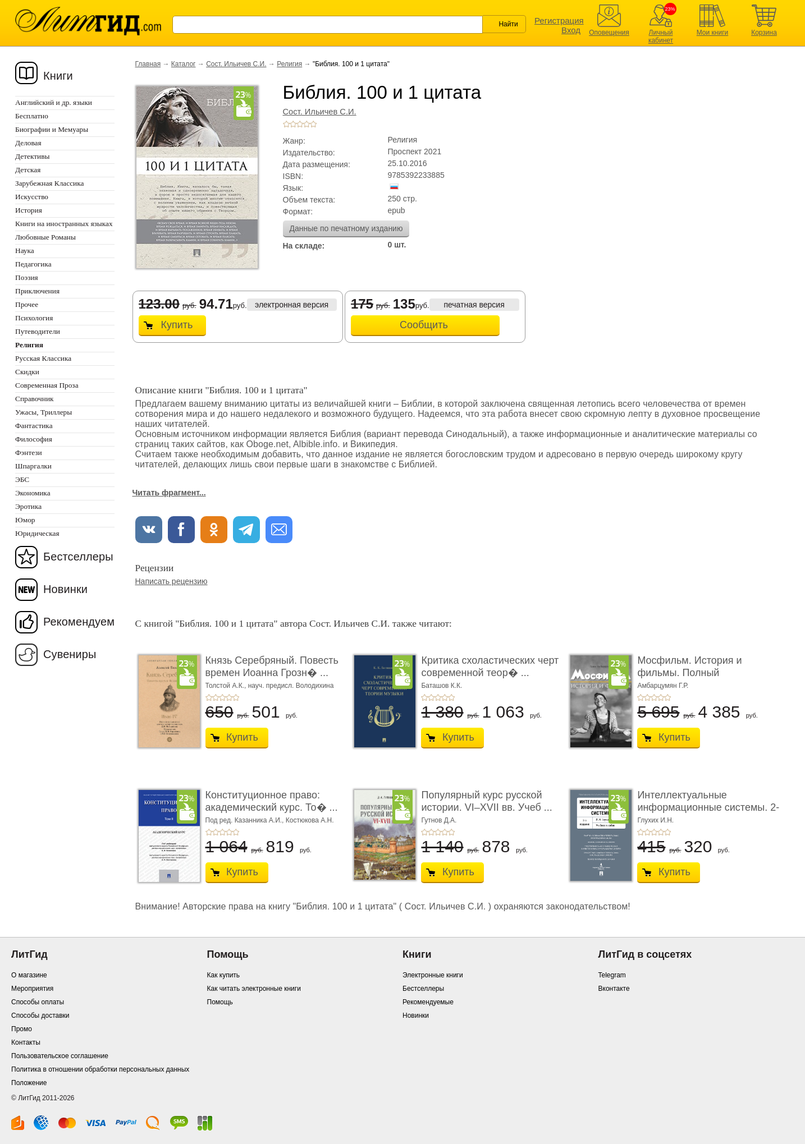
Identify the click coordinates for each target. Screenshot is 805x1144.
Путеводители (37, 331)
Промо (21, 1029)
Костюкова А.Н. (310, 820)
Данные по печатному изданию (346, 228)
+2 (293, 124)
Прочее (26, 304)
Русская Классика (43, 358)
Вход (570, 30)
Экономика (33, 493)
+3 (299, 124)
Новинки (65, 589)
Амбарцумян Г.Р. (662, 686)
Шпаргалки (33, 466)
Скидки (27, 371)
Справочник (34, 398)
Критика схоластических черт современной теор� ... (490, 666)
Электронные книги (433, 975)
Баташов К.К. (441, 686)
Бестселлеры (78, 556)
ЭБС (22, 479)
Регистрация (559, 20)
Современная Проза (47, 385)
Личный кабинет (660, 36)
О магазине (29, 975)
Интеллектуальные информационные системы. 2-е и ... (708, 807)
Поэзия (26, 277)
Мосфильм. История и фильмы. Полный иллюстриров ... (689, 672)
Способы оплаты (37, 1002)
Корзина (764, 32)
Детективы (32, 156)
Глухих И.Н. (655, 820)
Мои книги (713, 32)
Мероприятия (32, 989)
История (28, 210)
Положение (29, 1083)
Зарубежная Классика (49, 183)
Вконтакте (614, 989)
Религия (289, 64)
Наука (24, 250)
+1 (286, 124)
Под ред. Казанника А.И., (245, 820)
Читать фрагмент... (169, 492)
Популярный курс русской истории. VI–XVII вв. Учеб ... (486, 801)
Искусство (31, 196)
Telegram (612, 975)
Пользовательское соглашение (59, 1056)
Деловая (28, 143)
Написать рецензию (171, 581)
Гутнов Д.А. (438, 820)
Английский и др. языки (53, 102)
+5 (313, 124)
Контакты (25, 1042)
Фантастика (34, 425)
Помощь (220, 1002)
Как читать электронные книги (254, 989)
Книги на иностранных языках (64, 223)
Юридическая (37, 533)
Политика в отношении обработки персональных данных (100, 1069)
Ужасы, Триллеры (43, 412)
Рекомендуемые (428, 1002)
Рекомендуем (79, 621)
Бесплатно (31, 116)
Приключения (37, 291)
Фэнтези (28, 452)
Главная (148, 64)
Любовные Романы (45, 237)
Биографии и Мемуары (51, 129)
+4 (306, 124)
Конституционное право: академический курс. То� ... (271, 801)
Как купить (223, 975)
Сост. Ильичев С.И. (236, 64)
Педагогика (33, 264)
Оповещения (609, 32)
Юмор (25, 520)
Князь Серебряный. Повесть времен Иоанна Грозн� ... (272, 666)
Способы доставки (40, 1015)
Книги (58, 76)
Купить (177, 324)
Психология (34, 318)
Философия (33, 439)
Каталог (183, 64)
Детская (27, 170)
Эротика (28, 506)
